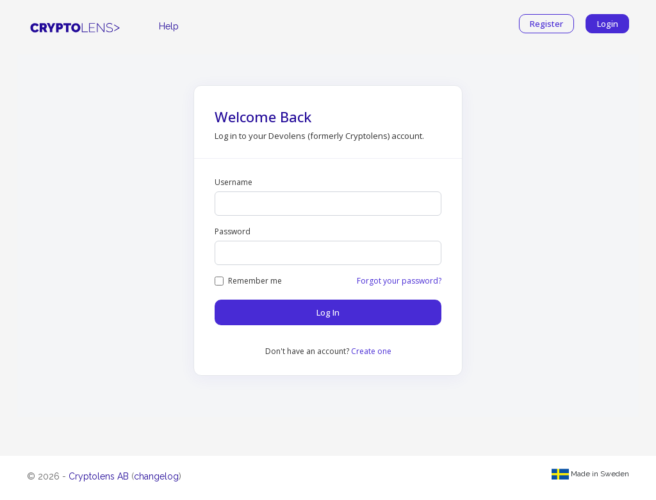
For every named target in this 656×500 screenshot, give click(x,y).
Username (233, 182)
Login (607, 23)
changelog (156, 476)
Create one (371, 351)
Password (232, 231)
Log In (328, 312)
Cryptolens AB (99, 476)
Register (546, 23)
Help (169, 26)
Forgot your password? (399, 280)
